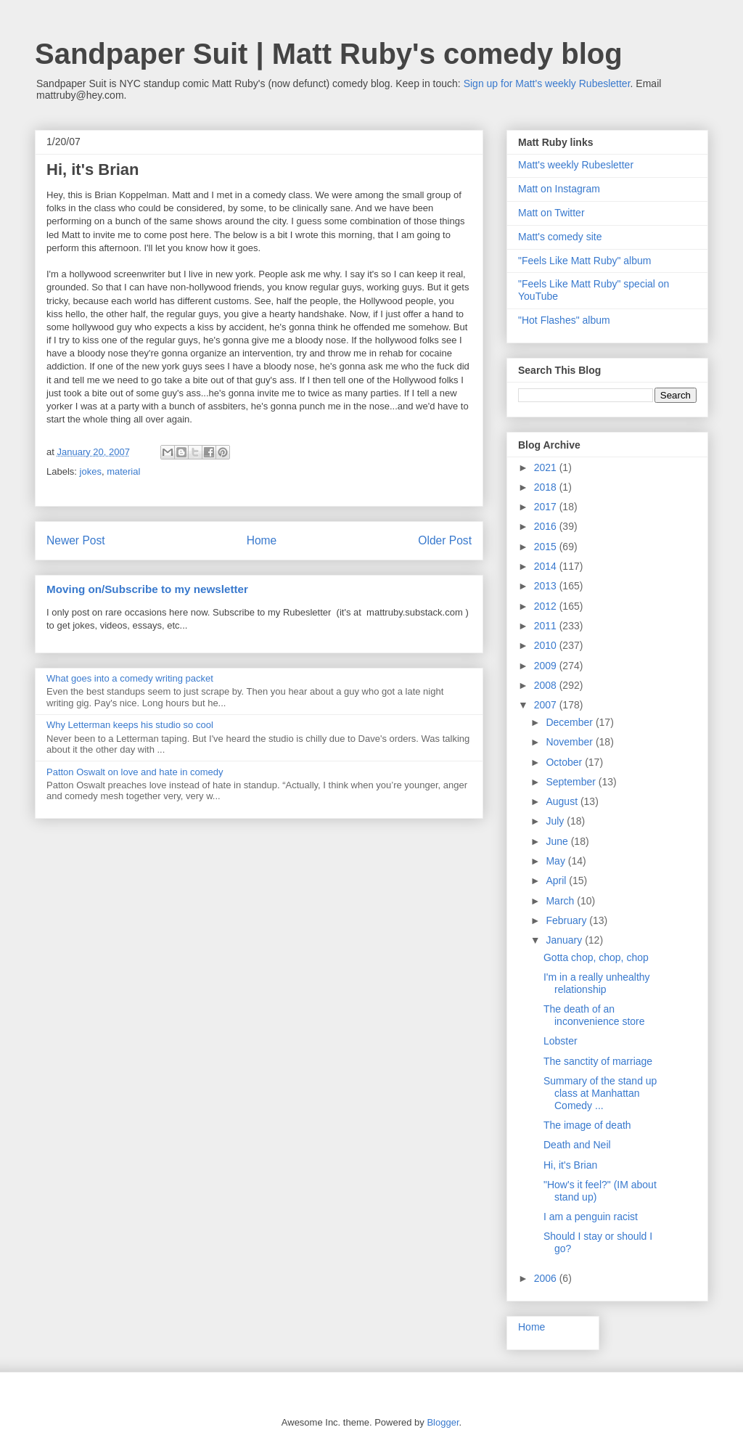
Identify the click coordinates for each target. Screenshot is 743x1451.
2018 (546, 487)
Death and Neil (577, 1144)
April (557, 880)
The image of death (587, 1125)
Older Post (445, 540)
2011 (546, 626)
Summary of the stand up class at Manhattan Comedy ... (600, 1093)
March (561, 901)
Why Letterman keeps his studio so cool (129, 724)
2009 (546, 665)
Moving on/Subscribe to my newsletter (147, 589)
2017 (546, 506)
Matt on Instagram (559, 189)
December (570, 722)
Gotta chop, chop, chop (596, 957)
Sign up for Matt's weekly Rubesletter (547, 83)
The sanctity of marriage (597, 1061)
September (572, 782)
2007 (546, 705)
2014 (546, 566)
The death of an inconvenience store (594, 1015)
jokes (91, 471)
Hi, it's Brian (570, 1165)
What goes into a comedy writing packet (129, 678)
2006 (546, 1278)
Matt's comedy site (560, 236)
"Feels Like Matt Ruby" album (584, 260)
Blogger (443, 1422)
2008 (546, 685)
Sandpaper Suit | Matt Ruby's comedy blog (329, 54)
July (556, 821)
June (558, 841)
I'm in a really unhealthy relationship (596, 983)
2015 (546, 546)
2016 (546, 526)
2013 (546, 586)
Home (262, 540)
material (123, 471)
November (570, 742)
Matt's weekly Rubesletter (575, 165)
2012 (546, 606)
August (563, 801)
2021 (546, 467)
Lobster (560, 1041)
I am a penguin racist (590, 1216)
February (567, 920)
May (556, 861)
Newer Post (75, 540)
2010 (546, 645)
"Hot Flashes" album (564, 320)
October (565, 762)
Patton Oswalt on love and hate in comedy (134, 772)
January (565, 940)
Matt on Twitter (551, 212)
